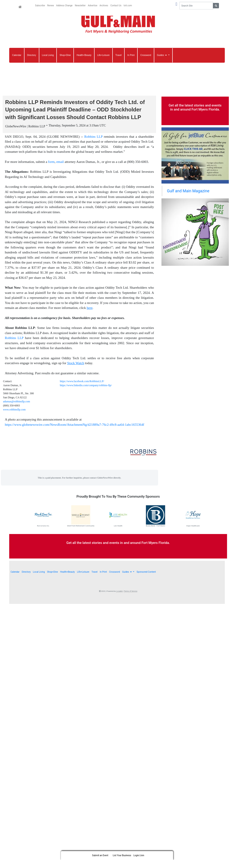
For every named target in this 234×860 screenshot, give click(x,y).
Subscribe (40, 5)
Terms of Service (130, 593)
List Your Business (122, 855)
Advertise (92, 5)
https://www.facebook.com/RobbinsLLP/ (82, 382)
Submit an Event (100, 855)
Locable (119, 593)
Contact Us (115, 5)
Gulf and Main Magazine (188, 191)
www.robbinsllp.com (14, 410)
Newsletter (80, 5)
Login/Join (138, 855)
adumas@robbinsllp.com (16, 402)
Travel (118, 55)
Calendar (16, 55)
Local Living (48, 55)
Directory (31, 55)
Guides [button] (162, 55)
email (60, 163)
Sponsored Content (146, 573)
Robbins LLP (93, 138)
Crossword (145, 55)
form (51, 163)
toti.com (128, 5)
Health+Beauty (84, 55)
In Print (131, 55)
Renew (50, 5)
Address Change (64, 5)
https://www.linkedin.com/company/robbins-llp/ (86, 386)
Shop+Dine (65, 55)
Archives (103, 5)
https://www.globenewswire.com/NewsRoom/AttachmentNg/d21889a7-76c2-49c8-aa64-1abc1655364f (74, 426)
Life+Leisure (103, 55)
